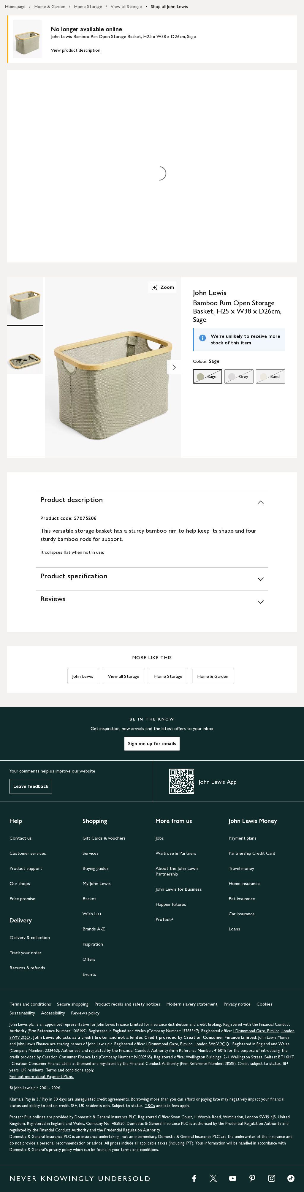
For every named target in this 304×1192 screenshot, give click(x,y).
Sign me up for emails (152, 743)
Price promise (22, 898)
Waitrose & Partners (176, 853)
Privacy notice (237, 1004)
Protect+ (165, 919)
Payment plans (242, 838)
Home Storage (88, 6)
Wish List (92, 913)
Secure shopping (72, 1004)
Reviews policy (85, 1013)
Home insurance (244, 883)
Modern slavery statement (192, 1004)
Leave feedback (30, 786)
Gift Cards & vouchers (104, 838)
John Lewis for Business (179, 889)
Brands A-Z (94, 929)
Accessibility (53, 1013)
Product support (26, 868)
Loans (234, 929)
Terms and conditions (30, 1004)
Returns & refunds (27, 968)
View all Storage (126, 6)
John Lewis (82, 676)
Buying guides (96, 868)
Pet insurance (242, 898)
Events (89, 974)
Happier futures (171, 904)
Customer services (28, 853)
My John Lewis (97, 883)
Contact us (21, 838)
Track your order (25, 952)
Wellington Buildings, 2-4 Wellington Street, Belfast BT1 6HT (240, 1057)
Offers (89, 959)
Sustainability (22, 1013)
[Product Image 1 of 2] (25, 300)
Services (91, 853)
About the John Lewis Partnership (177, 871)
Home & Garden (49, 6)
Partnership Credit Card (252, 853)
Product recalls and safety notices (127, 1004)
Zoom (162, 287)
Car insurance (242, 913)
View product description (75, 50)
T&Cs (150, 1105)
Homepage (15, 6)
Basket (89, 898)
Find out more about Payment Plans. (42, 1076)
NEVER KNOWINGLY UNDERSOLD (80, 1178)
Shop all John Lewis (169, 6)
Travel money (241, 868)
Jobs (160, 838)
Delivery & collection (30, 937)
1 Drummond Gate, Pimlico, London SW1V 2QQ (188, 1044)
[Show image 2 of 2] (174, 367)
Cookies (264, 1004)
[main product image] (32, 39)
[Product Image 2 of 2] (25, 350)
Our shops (20, 883)
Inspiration (93, 944)
